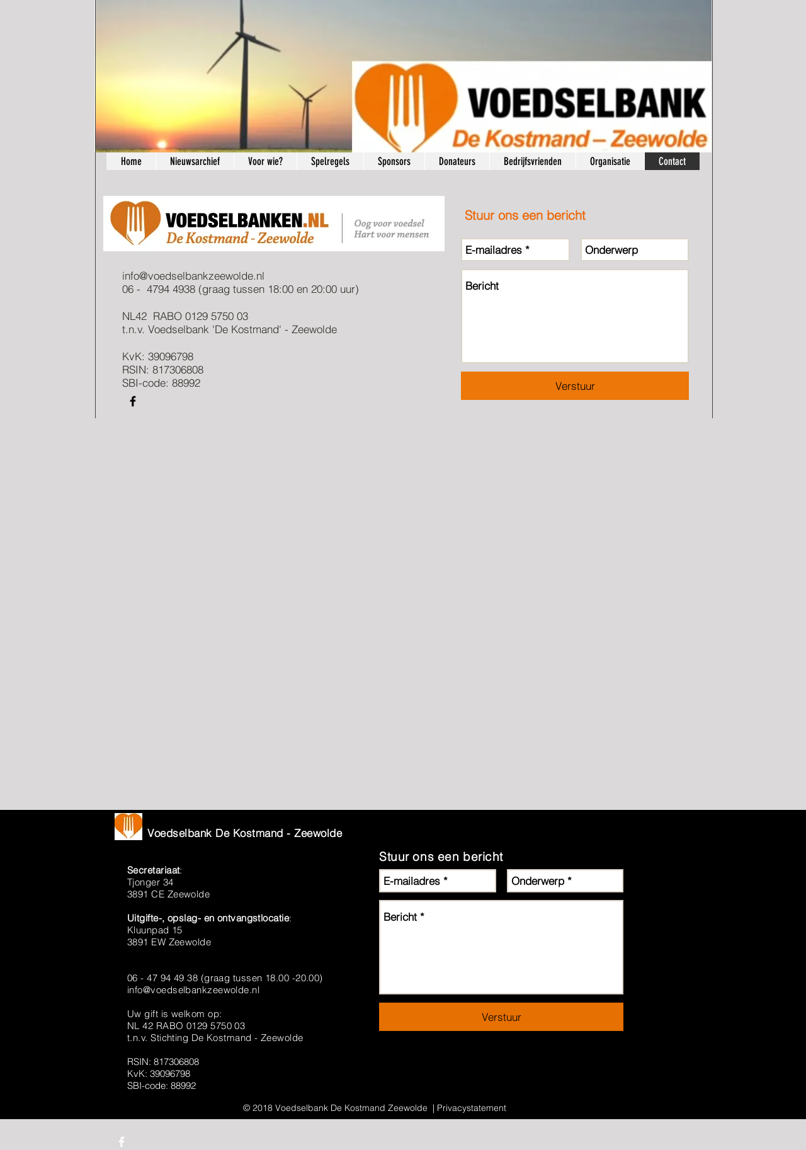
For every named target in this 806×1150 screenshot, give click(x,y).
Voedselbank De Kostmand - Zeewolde (244, 833)
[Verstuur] (575, 386)
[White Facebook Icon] (121, 1142)
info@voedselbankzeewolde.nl (193, 275)
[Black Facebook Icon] (133, 401)
